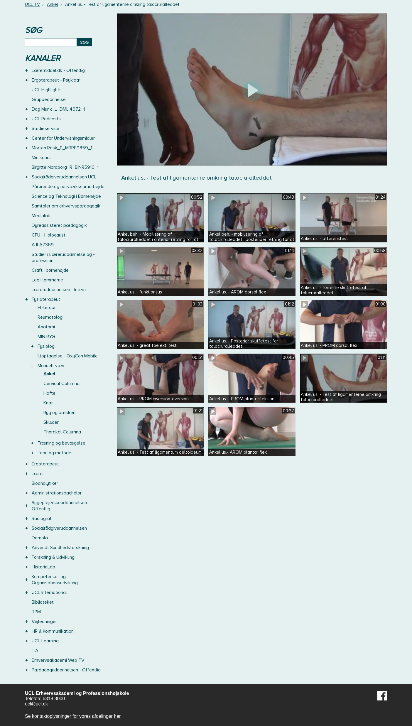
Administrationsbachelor (57, 493)
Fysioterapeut (46, 299)
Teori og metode (54, 453)
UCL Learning (45, 641)
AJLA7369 (43, 245)
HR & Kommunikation (53, 631)
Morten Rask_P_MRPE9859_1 (62, 148)
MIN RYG (46, 337)
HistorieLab (43, 567)
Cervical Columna (61, 383)
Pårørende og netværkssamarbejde (68, 187)
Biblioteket (43, 602)
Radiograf (42, 518)
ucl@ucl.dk (36, 703)
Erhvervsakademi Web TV (58, 660)
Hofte (49, 393)
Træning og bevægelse (61, 443)
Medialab (41, 216)
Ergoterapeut (45, 464)
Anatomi (46, 327)
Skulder (51, 422)
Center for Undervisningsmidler (63, 138)
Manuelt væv (51, 366)
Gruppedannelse (49, 99)
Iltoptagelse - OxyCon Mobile (68, 356)
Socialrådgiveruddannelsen (59, 528)
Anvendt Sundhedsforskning (60, 548)
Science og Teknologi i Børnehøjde (66, 196)
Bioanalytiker (45, 483)
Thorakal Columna (62, 432)
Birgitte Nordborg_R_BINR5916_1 (65, 167)
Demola (40, 538)
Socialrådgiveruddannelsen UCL (64, 177)
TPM (36, 612)
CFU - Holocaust (48, 235)
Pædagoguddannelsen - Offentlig (66, 670)
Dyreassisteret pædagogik (59, 225)
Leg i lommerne (47, 280)
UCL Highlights (47, 90)
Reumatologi (50, 317)
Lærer (38, 474)
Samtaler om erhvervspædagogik (66, 206)
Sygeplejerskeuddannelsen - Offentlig (61, 506)
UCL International (49, 592)
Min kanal (41, 158)
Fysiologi (46, 346)
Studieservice (45, 128)
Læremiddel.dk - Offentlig (58, 70)
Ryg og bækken (59, 413)
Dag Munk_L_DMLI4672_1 (58, 109)
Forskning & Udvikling (53, 557)
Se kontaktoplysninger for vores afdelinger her (73, 716)
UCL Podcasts (46, 119)
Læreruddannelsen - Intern (59, 290)
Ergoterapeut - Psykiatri (56, 80)
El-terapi (46, 307)
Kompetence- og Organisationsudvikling (55, 580)
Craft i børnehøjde (50, 270)
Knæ (48, 403)
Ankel (52, 4)
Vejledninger (44, 621)
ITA (35, 651)
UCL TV (32, 4)
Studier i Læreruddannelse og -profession (63, 257)
